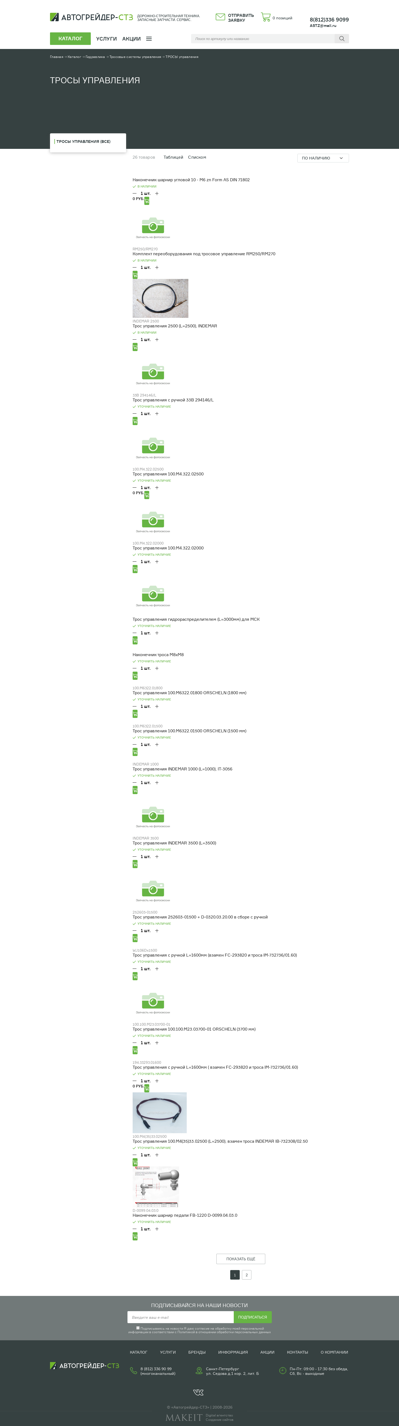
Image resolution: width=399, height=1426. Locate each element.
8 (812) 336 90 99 (156, 1368)
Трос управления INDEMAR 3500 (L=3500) (174, 843)
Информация (233, 1352)
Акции (131, 39)
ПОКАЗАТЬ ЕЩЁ (240, 1259)
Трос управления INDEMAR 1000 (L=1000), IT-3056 (182, 769)
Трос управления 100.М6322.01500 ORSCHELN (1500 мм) (189, 730)
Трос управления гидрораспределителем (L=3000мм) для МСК (196, 619)
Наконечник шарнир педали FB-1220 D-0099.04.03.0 (185, 1215)
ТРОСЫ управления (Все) (83, 141)
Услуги (168, 1352)
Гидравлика (95, 57)
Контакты (297, 1352)
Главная (56, 57)
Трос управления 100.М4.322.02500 (168, 474)
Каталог (74, 57)
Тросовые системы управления (135, 57)
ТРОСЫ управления (182, 57)
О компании (334, 1352)
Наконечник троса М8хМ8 (158, 654)
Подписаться (252, 1317)
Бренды (197, 1352)
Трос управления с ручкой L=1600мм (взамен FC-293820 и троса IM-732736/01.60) (215, 955)
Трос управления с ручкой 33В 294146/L (173, 399)
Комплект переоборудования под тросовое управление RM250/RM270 (204, 253)
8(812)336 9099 (329, 20)
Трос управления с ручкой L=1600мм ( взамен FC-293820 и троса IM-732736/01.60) (215, 1067)
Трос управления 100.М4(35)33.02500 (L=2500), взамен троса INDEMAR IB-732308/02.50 (220, 1141)
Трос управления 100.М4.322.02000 (168, 548)
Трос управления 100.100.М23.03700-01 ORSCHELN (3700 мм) (194, 1029)
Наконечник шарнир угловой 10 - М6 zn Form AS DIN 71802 (191, 179)
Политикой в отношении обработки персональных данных (224, 1332)
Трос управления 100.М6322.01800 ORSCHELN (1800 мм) (189, 692)
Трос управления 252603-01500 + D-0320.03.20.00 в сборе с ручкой (200, 917)
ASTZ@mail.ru (323, 25)
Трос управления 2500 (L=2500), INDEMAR (175, 325)
